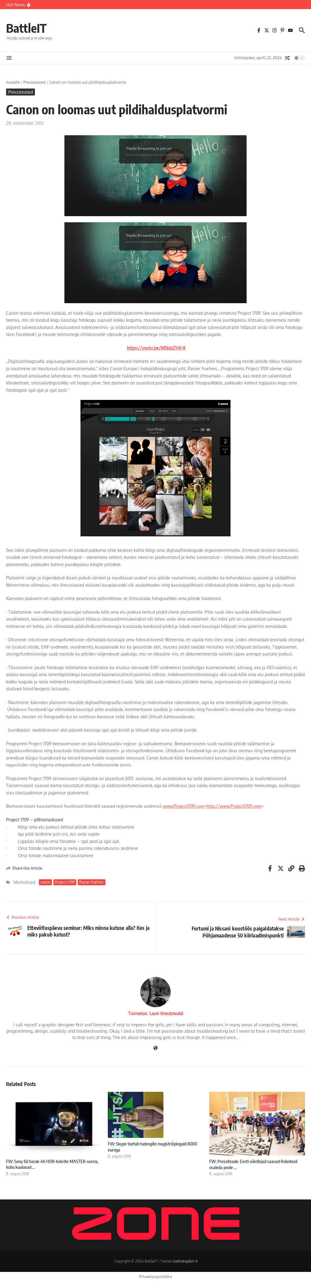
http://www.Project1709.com (234, 806)
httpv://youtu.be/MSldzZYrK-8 (156, 347)
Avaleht (13, 82)
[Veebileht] (155, 1048)
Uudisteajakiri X (185, 1261)
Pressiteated (34, 82)
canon (45, 882)
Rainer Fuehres (91, 882)
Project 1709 (65, 882)
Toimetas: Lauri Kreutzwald (155, 1013)
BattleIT (26, 27)
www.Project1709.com (183, 806)
